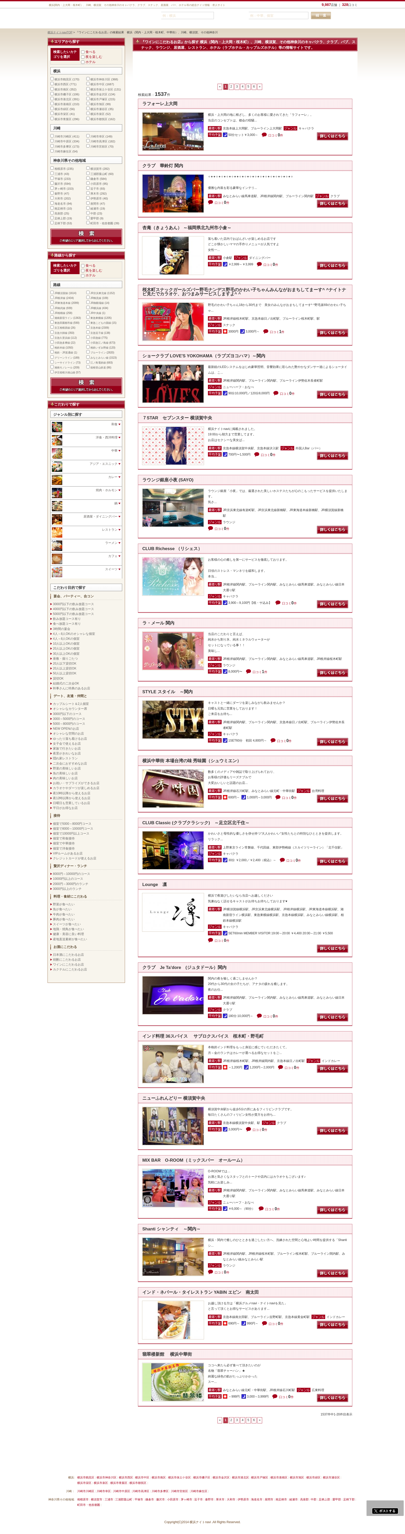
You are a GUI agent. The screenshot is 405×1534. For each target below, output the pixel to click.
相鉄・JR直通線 (63, 352)
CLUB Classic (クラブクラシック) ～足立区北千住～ (196, 822)
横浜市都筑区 (98, 119)
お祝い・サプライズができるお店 (76, 783)
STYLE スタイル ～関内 (167, 691)
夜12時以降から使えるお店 (71, 798)
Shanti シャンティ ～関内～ (171, 1229)
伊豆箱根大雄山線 (64, 372)
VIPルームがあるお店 (68, 853)
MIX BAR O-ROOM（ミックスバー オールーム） (193, 1160)
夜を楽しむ (93, 57)
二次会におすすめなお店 (70, 763)
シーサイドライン (64, 362)
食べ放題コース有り (67, 624)
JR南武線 (59, 308)
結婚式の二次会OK (66, 683)
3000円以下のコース (67, 714)
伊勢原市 (96, 198)
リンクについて (133, 1465)
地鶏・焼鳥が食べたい (68, 929)
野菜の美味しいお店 (67, 768)
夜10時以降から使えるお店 (71, 793)
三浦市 (58, 173)
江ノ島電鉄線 (98, 362)
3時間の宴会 (61, 629)
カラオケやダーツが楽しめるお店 (76, 788)
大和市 (58, 198)
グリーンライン (63, 357)
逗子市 (94, 188)
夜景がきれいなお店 (67, 753)
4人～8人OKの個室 (66, 639)
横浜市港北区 (63, 99)
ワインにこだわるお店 (68, 964)
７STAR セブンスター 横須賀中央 (177, 417)
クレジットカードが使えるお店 (74, 858)
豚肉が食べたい (64, 919)
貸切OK (58, 678)
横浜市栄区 (61, 113)
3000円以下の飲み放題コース (73, 604)
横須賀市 (96, 168)
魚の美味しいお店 (65, 773)
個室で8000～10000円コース (73, 828)
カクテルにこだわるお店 (70, 969)
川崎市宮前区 (98, 146)
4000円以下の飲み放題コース (73, 609)
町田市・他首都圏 (102, 223)
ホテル (90, 62)
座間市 (94, 203)
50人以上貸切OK (64, 673)
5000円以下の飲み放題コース (73, 614)
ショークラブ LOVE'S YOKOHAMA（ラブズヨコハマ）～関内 (203, 355)
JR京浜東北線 (98, 293)
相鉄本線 (59, 347)
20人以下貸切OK (64, 663)
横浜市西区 (61, 84)
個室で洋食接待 (64, 848)
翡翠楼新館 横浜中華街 (167, 1354)
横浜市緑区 (61, 109)
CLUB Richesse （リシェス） (172, 548)
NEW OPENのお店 (66, 728)
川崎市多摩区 (63, 146)
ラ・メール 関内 (158, 623)
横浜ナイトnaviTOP (60, 32)
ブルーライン (98, 352)
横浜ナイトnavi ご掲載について (69, 1465)
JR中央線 (95, 313)
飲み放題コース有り (67, 619)
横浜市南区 (61, 89)
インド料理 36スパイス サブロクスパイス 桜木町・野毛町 (203, 1036)
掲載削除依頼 (106, 1465)
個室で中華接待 (64, 843)
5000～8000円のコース (69, 724)
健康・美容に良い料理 (68, 934)
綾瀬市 (94, 208)
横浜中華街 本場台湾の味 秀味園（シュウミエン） (191, 760)
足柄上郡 (60, 218)
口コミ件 (275, 135)
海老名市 (60, 203)
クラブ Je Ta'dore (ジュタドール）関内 (184, 967)
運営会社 (211, 1465)
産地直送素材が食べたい (70, 939)
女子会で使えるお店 (67, 743)
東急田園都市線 (63, 322)
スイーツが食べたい (67, 924)
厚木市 (94, 193)
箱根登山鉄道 (98, 367)
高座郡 (58, 213)
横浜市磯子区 (63, 94)
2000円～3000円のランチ (70, 884)
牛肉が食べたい (64, 914)
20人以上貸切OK (64, 668)
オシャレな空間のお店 (68, 733)
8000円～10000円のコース (71, 874)
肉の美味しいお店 (65, 778)
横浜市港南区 (63, 104)
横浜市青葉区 (63, 119)
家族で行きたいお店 (67, 748)
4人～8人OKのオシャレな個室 (74, 634)
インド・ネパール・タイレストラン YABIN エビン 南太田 (200, 1292)
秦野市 (58, 193)
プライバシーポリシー (183, 1465)
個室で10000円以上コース (71, 833)
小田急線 (95, 337)
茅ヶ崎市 (60, 188)
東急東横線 (96, 318)
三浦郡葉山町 (98, 173)
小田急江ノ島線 (99, 342)
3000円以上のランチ (67, 889)
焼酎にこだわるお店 (67, 959)
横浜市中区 (97, 84)
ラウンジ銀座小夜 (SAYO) (167, 479)
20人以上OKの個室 (66, 648)
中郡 (93, 213)
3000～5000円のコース (69, 719)
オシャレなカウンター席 (70, 709)
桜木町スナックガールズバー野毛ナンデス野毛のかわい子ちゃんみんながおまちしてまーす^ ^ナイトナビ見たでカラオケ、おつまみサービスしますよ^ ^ (244, 292)
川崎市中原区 (63, 141)
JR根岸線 (59, 298)
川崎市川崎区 (63, 136)
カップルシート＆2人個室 (71, 704)
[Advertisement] (245, 70)
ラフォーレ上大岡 (159, 103)
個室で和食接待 (64, 838)
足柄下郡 (60, 223)
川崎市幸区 (97, 136)
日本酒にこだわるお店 (68, 955)
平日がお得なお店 (65, 808)
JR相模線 (59, 313)
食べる (90, 52)
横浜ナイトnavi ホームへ (240, 1465)
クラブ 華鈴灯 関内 (162, 165)
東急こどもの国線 (100, 322)
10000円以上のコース (68, 879)
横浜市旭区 (97, 104)
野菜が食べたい (64, 904)
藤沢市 (58, 183)
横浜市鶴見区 (63, 79)
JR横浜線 (95, 308)
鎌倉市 (94, 178)
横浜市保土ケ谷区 (101, 89)
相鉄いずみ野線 (99, 347)
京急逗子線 (96, 333)
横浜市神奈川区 (100, 79)
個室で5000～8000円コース (72, 824)
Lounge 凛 (154, 884)
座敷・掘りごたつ (65, 658)
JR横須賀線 (61, 293)
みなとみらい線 (99, 357)
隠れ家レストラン (65, 758)
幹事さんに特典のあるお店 (71, 688)
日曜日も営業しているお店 (71, 803)
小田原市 (96, 183)
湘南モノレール (63, 367)
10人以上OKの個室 (66, 643)
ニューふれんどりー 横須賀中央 (173, 1098)
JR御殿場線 (97, 303)
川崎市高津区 (98, 141)
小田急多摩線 (62, 342)
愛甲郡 (94, 218)
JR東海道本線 (62, 303)
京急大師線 (60, 333)
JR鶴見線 (95, 298)
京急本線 (95, 327)
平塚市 (58, 178)
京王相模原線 (62, 327)
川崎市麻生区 (63, 151)
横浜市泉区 (97, 113)
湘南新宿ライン (63, 318)
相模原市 (60, 168)
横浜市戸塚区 (98, 99)
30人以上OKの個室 (66, 654)
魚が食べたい (62, 909)
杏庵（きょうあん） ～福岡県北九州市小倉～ (186, 227)
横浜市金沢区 (98, 94)
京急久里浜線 (62, 337)
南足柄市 (60, 208)
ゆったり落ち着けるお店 (70, 739)
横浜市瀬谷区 (98, 109)
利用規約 (156, 1465)
